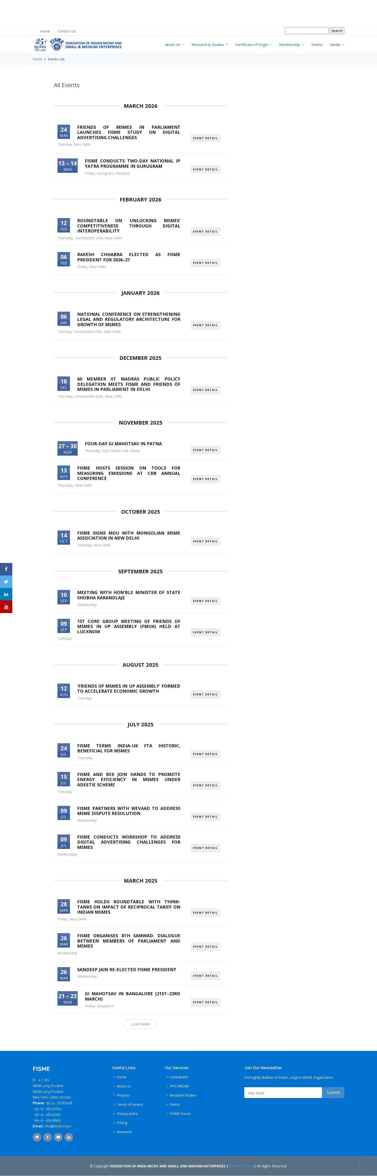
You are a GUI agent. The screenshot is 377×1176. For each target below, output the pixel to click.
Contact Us (66, 31)
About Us (174, 44)
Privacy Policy (241, 1166)
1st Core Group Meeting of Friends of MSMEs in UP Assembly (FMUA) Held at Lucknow (128, 626)
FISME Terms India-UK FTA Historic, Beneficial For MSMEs (128, 748)
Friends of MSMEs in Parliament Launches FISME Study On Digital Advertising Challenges (128, 132)
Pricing (122, 1123)
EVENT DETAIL (205, 135)
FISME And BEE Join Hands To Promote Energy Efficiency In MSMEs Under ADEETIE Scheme (128, 780)
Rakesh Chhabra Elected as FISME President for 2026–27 (128, 257)
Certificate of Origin (253, 44)
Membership (291, 44)
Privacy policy (127, 1114)
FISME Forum (180, 1114)
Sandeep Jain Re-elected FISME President (126, 970)
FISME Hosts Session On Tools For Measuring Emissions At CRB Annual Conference (128, 473)
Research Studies (183, 1095)
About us (124, 1086)
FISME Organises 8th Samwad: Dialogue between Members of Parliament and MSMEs (128, 941)
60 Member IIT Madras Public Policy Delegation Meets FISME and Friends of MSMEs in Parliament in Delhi (128, 384)
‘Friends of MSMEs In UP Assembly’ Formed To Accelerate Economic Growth (128, 688)
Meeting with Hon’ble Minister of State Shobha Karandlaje (128, 595)
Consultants (179, 1077)
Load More (140, 1024)
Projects (123, 1095)
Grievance (124, 1132)
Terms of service (130, 1104)
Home (45, 31)
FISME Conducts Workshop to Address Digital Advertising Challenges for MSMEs (128, 842)
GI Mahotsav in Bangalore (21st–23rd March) (132, 996)
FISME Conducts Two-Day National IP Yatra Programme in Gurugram (132, 163)
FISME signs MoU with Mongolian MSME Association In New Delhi (128, 535)
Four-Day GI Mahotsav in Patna (123, 444)
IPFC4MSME (179, 1086)
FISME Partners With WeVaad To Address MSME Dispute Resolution (128, 810)
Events (317, 44)
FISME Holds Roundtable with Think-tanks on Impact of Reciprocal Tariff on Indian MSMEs (128, 907)
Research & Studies (210, 44)
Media (337, 44)
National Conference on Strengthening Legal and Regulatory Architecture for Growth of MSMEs (128, 319)
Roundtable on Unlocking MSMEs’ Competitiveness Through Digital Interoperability (128, 226)
